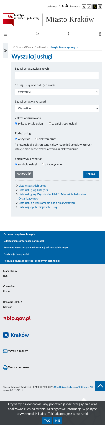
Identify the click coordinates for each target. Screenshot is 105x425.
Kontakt (7, 307)
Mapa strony (10, 271)
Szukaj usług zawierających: (32, 68)
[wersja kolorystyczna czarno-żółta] (94, 6)
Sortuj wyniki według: (28, 158)
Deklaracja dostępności (16, 254)
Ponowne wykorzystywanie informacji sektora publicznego (36, 247)
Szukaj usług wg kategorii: (31, 101)
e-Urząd (41, 47)
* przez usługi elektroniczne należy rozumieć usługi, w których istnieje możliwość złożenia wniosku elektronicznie (53, 146)
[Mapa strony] (69, 35)
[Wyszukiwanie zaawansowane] (37, 34)
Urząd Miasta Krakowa (64, 387)
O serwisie (8, 286)
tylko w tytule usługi (30, 123)
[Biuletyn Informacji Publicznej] (52, 320)
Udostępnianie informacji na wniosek (24, 241)
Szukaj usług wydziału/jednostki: (35, 85)
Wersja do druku (16, 367)
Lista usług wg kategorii (33, 190)
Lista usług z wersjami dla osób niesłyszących (47, 202)
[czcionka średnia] (62, 6)
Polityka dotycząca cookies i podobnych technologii (32, 261)
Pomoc (7, 291)
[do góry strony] (100, 386)
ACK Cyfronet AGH (85, 387)
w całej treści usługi (64, 123)
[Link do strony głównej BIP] (52, 20)
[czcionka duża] (67, 6)
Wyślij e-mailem (15, 351)
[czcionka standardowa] (59, 6)
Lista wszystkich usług (32, 185)
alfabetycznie (53, 164)
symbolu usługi (27, 164)
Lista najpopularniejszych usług (38, 207)
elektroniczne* (48, 139)
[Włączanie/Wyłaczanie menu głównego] (5, 34)
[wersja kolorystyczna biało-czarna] (89, 6)
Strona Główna (24, 47)
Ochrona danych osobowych (19, 234)
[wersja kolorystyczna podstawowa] (84, 6)
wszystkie (24, 139)
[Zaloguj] (100, 35)
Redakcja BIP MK (12, 302)
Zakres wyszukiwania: (28, 118)
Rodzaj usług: (23, 133)
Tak (47, 420)
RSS (5, 276)
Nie (57, 420)
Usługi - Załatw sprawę (62, 47)
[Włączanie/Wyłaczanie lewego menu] (5, 50)
